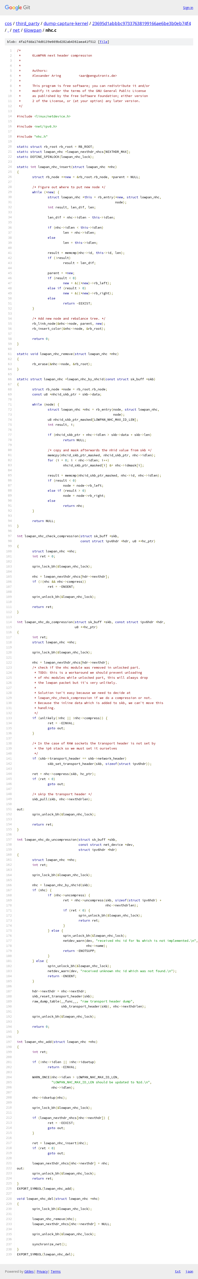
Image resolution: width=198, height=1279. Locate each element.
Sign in (188, 7)
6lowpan (32, 30)
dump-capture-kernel (66, 23)
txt (178, 1271)
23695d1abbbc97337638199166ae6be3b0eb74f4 (141, 23)
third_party (28, 23)
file (103, 42)
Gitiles (29, 1271)
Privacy (42, 1271)
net (16, 30)
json (189, 1271)
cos (8, 23)
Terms (56, 1271)
